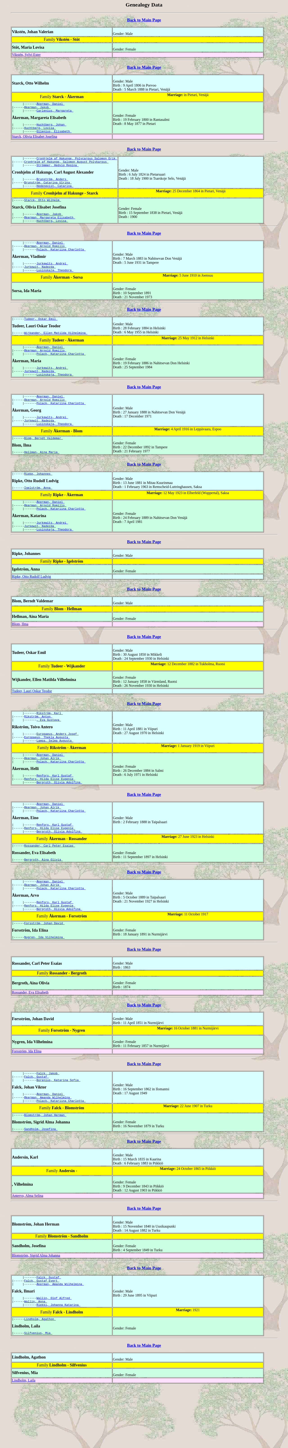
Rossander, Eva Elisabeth (30, 1042)
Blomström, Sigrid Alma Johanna (36, 1311)
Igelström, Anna (38, 515)
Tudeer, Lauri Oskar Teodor (32, 722)
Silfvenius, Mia (38, 1394)
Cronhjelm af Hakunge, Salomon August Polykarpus (66, 167)
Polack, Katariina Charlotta (61, 262)
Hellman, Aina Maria (41, 478)
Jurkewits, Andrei (52, 277)
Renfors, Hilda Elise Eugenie (49, 817)
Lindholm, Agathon (40, 1379)
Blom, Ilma (20, 655)
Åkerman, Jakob (37, 108)
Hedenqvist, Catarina (54, 194)
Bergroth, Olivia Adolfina (59, 821)
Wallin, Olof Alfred (54, 1356)
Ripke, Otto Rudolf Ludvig (31, 607)
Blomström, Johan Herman (45, 1170)
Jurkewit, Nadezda (40, 281)
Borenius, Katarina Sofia (58, 1132)
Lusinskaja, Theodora (54, 285)
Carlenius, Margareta (54, 112)
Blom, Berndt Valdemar (43, 463)
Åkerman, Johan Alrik (42, 795)
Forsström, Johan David (44, 972)
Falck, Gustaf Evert (41, 1337)
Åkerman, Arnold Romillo (45, 258)
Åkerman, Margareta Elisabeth (49, 227)
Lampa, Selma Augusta (54, 776)
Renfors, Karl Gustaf (54, 813)
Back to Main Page (144, 20)
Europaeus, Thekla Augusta (47, 772)
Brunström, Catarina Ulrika (48, 190)
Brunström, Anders (52, 186)
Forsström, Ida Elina (26, 1101)
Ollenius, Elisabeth (54, 135)
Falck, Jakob (47, 1124)
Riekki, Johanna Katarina (58, 1364)
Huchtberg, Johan (51, 127)
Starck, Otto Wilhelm (42, 209)
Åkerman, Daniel (50, 104)
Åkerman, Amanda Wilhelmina (48, 1151)
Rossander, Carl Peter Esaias (49, 889)
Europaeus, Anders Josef (57, 767)
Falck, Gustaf (36, 1128)
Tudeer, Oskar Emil (41, 334)
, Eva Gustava (48, 753)
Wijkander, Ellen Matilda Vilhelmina (56, 349)
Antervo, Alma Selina (27, 1251)
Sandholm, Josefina (41, 1184)
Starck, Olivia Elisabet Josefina (34, 140)
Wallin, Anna (35, 1360)
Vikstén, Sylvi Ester (26, 55)
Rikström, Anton (38, 749)
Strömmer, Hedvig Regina (57, 171)
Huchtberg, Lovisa (40, 131)
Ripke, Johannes (38, 500)
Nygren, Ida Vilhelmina (44, 987)
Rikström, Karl (49, 745)
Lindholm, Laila (23, 1441)
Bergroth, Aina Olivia (43, 904)
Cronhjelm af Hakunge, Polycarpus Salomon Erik (76, 163)
